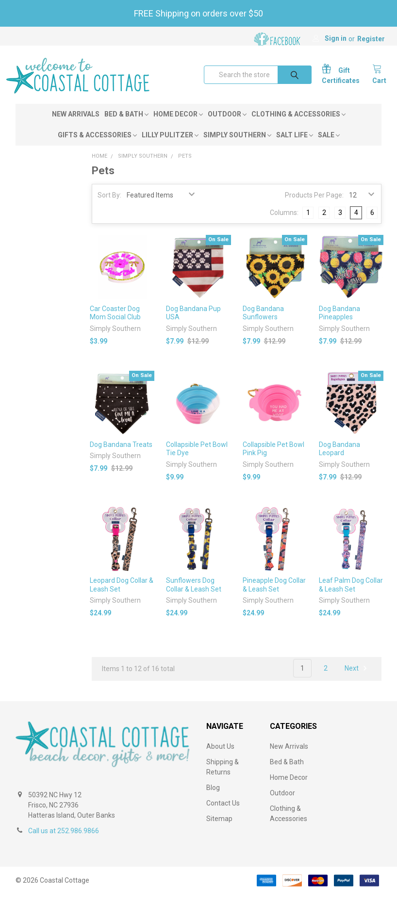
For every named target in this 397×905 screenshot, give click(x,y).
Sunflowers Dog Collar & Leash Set (193, 595)
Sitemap (219, 829)
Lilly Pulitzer (170, 145)
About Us (220, 757)
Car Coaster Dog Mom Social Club (115, 323)
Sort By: (109, 206)
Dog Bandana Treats (121, 455)
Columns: (284, 223)
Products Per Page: (314, 206)
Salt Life (294, 145)
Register (371, 39)
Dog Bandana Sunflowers (263, 323)
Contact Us (223, 814)
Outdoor (227, 125)
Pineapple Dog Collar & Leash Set (274, 595)
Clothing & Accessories (298, 125)
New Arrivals (75, 125)
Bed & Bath (126, 125)
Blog (213, 798)
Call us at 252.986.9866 (63, 841)
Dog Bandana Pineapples (339, 323)
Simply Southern (237, 145)
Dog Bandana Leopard (339, 459)
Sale (329, 145)
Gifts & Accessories (97, 145)
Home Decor (178, 125)
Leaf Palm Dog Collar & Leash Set (351, 595)
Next (357, 679)
